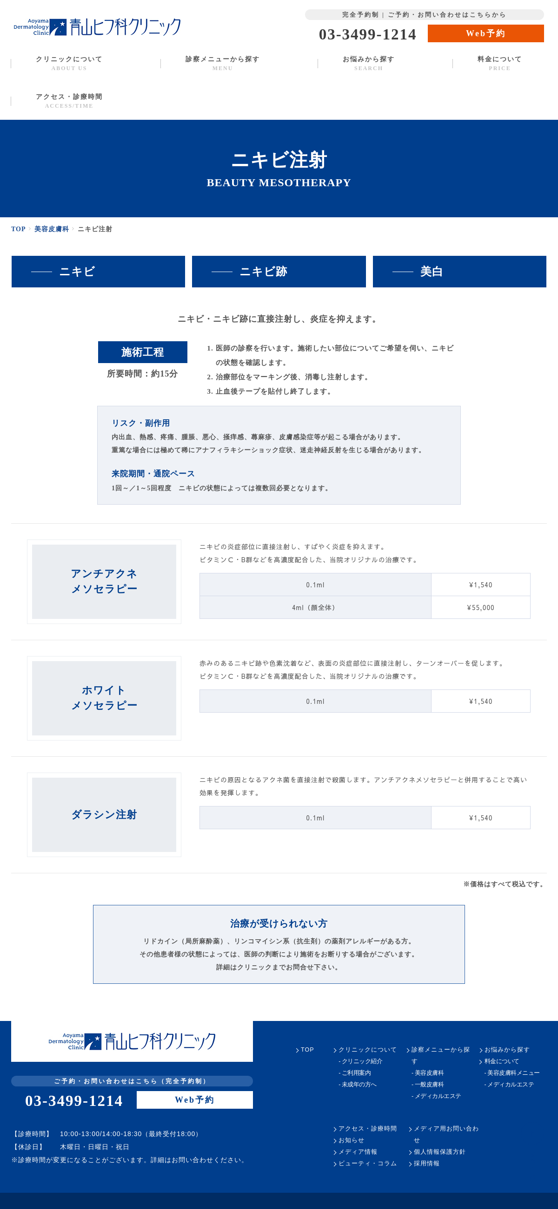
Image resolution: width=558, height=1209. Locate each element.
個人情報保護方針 (440, 1152)
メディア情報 (358, 1152)
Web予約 (486, 33)
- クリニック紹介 (360, 1061)
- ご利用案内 (355, 1073)
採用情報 (427, 1163)
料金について (500, 63)
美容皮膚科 (53, 229)
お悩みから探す (369, 63)
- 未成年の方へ (357, 1084)
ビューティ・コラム (368, 1163)
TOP (19, 229)
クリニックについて (69, 63)
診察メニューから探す (222, 63)
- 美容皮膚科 (428, 1073)
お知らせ (352, 1140)
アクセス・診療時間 (69, 101)
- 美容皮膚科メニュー (512, 1073)
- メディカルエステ (436, 1096)
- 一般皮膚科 (428, 1084)
